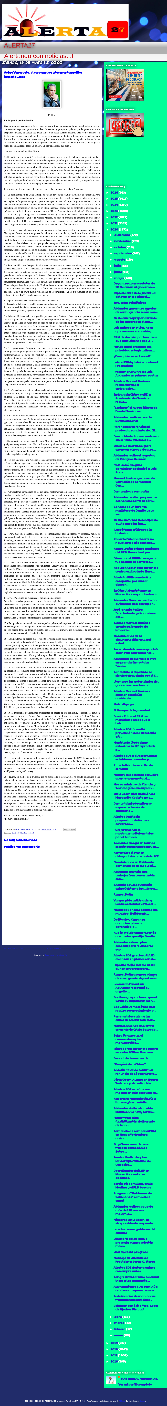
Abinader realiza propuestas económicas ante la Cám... (135, 499)
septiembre (123, 253)
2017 (114, 1355)
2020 (115, 229)
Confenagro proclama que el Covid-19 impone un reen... (135, 999)
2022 (114, 217)
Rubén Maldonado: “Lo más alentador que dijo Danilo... (135, 934)
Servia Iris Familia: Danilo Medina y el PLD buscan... (133, 1185)
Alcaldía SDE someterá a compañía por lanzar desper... (132, 581)
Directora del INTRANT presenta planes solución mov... (133, 1242)
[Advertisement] (52, 925)
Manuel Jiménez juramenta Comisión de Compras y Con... (134, 481)
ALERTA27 (19, 45)
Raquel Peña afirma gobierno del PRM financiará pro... (136, 550)
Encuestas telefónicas (129, 302)
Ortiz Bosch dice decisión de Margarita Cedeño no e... (134, 795)
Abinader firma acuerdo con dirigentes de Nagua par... (134, 602)
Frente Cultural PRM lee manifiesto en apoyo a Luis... (131, 719)
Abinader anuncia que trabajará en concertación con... (134, 875)
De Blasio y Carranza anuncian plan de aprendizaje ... (129, 923)
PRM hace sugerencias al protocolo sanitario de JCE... (135, 428)
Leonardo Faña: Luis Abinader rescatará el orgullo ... (131, 987)
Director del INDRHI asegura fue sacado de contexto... (134, 560)
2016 (114, 1361)
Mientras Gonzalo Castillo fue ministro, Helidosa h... (135, 912)
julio (118, 265)
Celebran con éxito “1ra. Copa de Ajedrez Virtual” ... (135, 1307)
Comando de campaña (131, 491)
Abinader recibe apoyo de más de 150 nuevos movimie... (133, 1210)
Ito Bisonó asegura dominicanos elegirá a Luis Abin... (134, 468)
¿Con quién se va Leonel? (132, 356)
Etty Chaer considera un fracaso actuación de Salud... (131, 1147)
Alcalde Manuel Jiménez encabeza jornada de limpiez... (131, 626)
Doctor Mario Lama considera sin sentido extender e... (136, 438)
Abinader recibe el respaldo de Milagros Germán (134, 457)
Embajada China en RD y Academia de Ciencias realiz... (132, 398)
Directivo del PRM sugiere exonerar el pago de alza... (134, 448)
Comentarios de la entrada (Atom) (57, 955)
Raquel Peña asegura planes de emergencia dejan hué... (135, 976)
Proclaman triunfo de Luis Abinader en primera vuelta (135, 373)
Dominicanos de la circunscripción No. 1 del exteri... (132, 639)
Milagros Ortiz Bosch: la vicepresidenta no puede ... (134, 1221)
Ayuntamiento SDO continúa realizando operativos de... (135, 1288)
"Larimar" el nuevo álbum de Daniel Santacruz (135, 409)
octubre (120, 247)
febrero (120, 1329)
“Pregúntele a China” (129, 1064)
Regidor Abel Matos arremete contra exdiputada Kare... (135, 569)
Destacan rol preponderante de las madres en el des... (135, 320)
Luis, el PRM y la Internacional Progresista (135, 364)
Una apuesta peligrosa (130, 1252)
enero (119, 1335)
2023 (114, 211)
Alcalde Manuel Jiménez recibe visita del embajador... (131, 385)
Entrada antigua (93, 948)
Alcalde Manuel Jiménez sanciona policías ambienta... (131, 694)
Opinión (14, 833)
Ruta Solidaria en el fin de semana (133, 767)
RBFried (122, 1401)
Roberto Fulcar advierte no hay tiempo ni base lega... (134, 541)
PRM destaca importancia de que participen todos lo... (135, 339)
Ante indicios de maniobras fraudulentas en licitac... (134, 1298)
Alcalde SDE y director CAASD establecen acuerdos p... (135, 757)
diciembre (122, 235)
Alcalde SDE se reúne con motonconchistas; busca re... (135, 1091)
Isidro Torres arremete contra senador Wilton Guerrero (135, 1050)
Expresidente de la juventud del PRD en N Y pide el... (134, 295)
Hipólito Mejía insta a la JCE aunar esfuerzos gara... (134, 967)
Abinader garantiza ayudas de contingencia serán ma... (135, 310)
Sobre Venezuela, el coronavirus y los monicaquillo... (128, 1039)
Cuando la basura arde (130, 1058)
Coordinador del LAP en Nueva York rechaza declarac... (131, 1174)
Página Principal (54, 948)
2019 (114, 1343)
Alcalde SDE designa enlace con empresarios (134, 1269)
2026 (114, 192)
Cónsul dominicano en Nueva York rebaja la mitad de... (135, 1081)
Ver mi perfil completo (135, 1384)
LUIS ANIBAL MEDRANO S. (139, 1378)
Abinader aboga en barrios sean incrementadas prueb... (136, 845)
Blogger (142, 1401)
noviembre (123, 241)
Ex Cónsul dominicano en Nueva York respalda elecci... (135, 592)
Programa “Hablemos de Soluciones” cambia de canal (132, 1197)
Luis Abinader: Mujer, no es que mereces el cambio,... (133, 329)
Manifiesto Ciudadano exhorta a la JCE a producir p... (134, 746)
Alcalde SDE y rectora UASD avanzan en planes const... (134, 957)
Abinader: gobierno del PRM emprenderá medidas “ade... (134, 662)
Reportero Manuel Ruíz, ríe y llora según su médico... (134, 1100)
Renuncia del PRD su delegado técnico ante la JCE (136, 854)
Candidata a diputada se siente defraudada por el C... (135, 674)
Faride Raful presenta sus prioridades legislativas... (134, 348)
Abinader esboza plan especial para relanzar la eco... (133, 946)
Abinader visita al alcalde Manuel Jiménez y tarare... (134, 1110)
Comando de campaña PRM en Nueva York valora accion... (134, 1134)
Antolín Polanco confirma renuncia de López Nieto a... (135, 1072)
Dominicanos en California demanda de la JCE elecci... (134, 864)
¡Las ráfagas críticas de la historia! (132, 531)
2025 (114, 198)
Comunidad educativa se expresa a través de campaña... (132, 807)
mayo (119, 278)
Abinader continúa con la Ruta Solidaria (132, 419)
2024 (115, 204)
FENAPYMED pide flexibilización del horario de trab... (134, 1121)
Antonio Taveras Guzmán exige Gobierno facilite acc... (135, 886)
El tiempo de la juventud (131, 710)
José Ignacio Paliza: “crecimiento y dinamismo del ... (134, 613)
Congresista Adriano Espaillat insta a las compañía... (136, 1279)
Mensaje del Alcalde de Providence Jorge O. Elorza (134, 1260)
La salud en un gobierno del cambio (134, 1231)
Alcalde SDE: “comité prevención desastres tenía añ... (134, 733)
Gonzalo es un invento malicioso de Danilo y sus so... (133, 510)
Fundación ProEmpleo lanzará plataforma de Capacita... (132, 1161)
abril (118, 1316)
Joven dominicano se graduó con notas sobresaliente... (135, 651)
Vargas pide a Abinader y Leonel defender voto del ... (134, 902)
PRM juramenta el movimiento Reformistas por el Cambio (133, 833)
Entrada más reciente (13, 948)
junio (118, 272)
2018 (114, 1349)
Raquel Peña (123, 894)
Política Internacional (26, 833)
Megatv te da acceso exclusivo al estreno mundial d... (136, 776)
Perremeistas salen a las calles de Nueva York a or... (134, 1018)
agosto (120, 259)
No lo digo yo (123, 704)
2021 (114, 223)
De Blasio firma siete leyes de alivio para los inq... (135, 522)
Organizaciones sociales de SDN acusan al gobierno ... (134, 285)
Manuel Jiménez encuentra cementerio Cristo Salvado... (135, 1028)
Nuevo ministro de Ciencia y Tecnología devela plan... (134, 786)
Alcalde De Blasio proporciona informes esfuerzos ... (131, 820)
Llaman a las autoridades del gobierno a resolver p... (136, 683)
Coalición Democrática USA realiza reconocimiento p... (134, 1008)
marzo (119, 1323)
